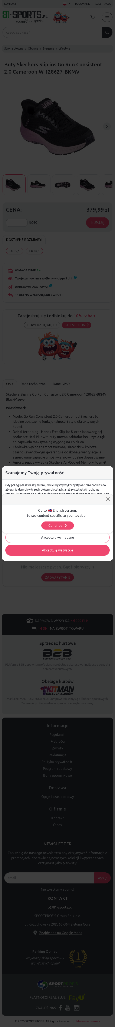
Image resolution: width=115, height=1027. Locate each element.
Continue (57, 525)
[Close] (108, 499)
